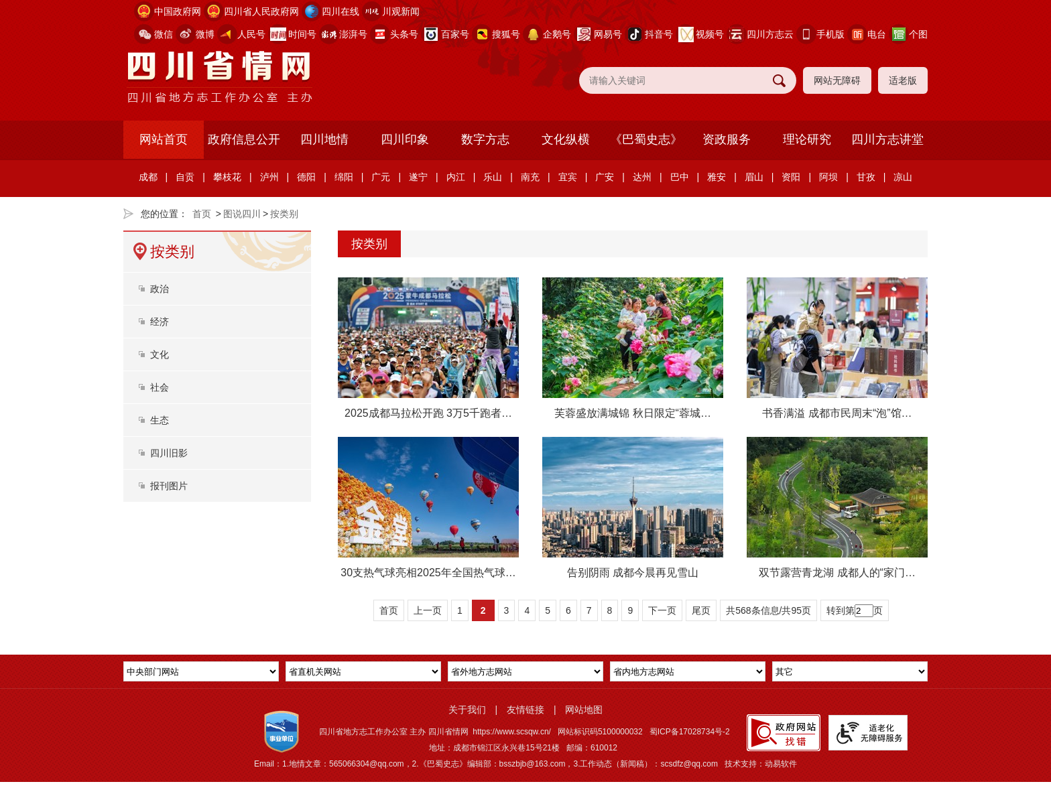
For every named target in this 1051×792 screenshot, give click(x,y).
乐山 (492, 177)
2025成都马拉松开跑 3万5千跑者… (428, 413)
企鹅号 (557, 34)
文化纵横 (566, 139)
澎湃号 (353, 34)
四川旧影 (169, 453)
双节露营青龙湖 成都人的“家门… (837, 572)
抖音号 (659, 34)
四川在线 (340, 11)
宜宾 (567, 177)
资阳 (791, 177)
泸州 (269, 177)
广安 (604, 177)
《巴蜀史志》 (646, 139)
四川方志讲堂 (887, 139)
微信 (163, 34)
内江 (455, 177)
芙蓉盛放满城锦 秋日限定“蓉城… (632, 413)
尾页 (701, 610)
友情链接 (525, 709)
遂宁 (418, 177)
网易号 (608, 34)
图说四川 (242, 213)
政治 (159, 288)
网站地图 (584, 709)
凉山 (902, 177)
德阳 (306, 177)
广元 (380, 177)
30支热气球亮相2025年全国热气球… (428, 572)
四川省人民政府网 (261, 11)
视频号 (710, 34)
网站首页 (163, 139)
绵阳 (343, 177)
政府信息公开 (244, 139)
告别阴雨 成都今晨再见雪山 (632, 572)
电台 (876, 34)
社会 (159, 387)
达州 (642, 177)
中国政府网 (177, 11)
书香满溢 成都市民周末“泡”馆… (837, 413)
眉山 (754, 177)
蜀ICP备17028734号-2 (690, 731)
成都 (148, 177)
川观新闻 (401, 11)
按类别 (284, 213)
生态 (159, 420)
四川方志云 (770, 34)
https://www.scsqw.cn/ (512, 731)
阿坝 (828, 177)
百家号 (455, 34)
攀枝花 (227, 177)
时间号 (302, 34)
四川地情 (324, 139)
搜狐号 (506, 34)
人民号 (251, 34)
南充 (530, 177)
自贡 (185, 177)
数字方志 (485, 139)
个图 (918, 34)
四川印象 (405, 139)
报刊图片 (169, 485)
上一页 (428, 610)
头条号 (404, 34)
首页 (201, 213)
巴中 (679, 177)
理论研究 (807, 139)
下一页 (662, 610)
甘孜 (866, 177)
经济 (159, 321)
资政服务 (726, 139)
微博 (205, 34)
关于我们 (467, 709)
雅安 (716, 177)
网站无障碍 (837, 80)
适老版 (903, 80)
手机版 (830, 34)
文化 (159, 354)
